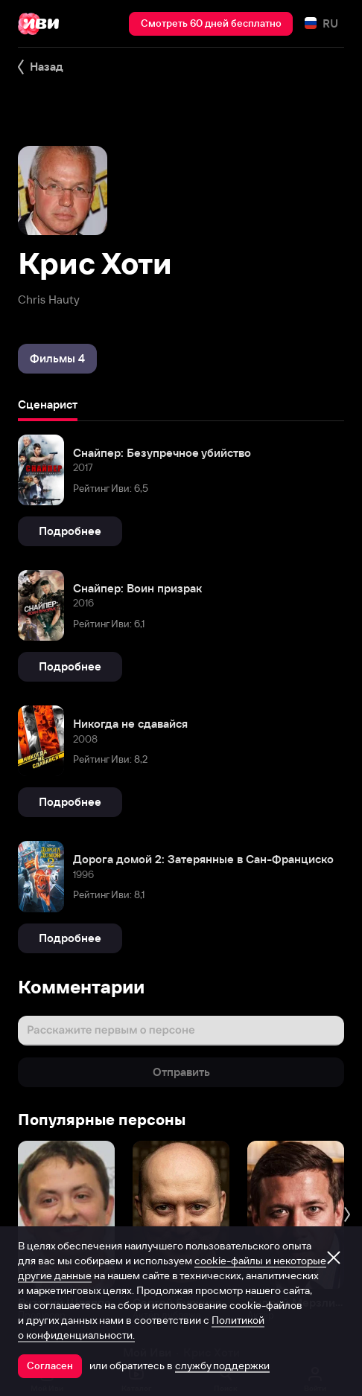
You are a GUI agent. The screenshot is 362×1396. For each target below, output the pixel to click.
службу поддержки (222, 1365)
